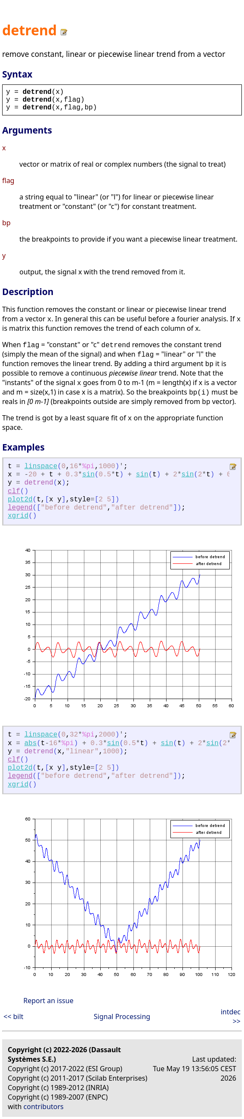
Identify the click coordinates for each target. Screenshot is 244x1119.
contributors (44, 1106)
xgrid (18, 516)
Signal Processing (122, 1016)
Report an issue (48, 1000)
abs (30, 743)
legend (20, 508)
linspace (40, 466)
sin (88, 475)
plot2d (20, 500)
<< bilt (13, 1016)
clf (14, 491)
